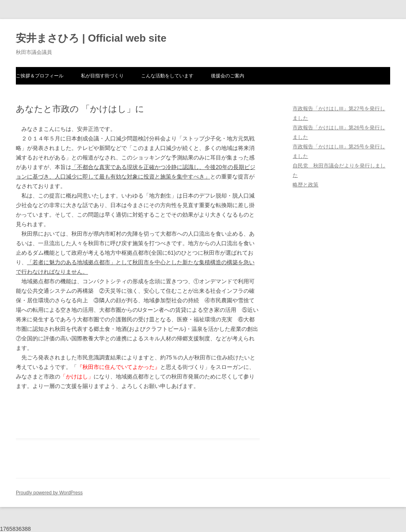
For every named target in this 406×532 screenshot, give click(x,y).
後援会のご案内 (227, 76)
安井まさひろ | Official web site (91, 38)
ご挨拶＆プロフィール (39, 76)
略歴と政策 (305, 185)
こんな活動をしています (167, 76)
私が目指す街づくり (102, 76)
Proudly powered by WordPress (49, 493)
